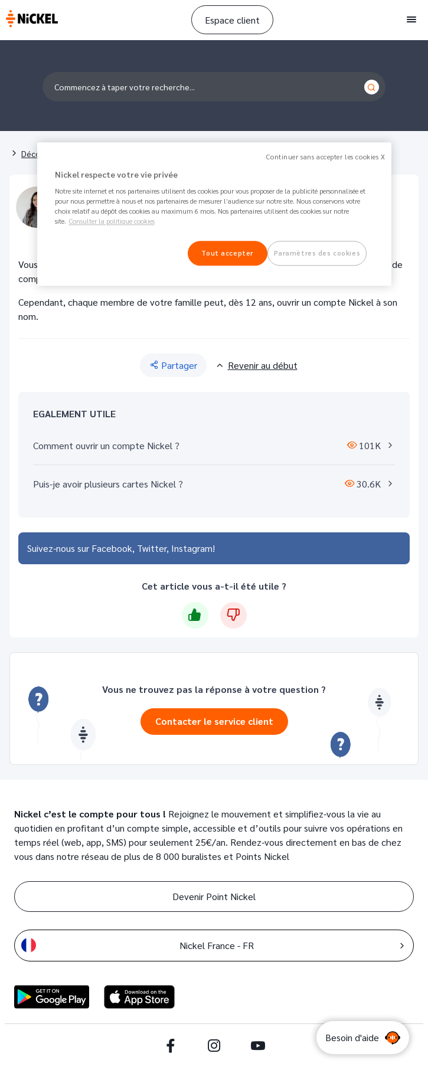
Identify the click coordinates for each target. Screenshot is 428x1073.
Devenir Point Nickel (214, 896)
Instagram (192, 548)
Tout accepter (227, 253)
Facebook (112, 548)
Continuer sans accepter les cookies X (325, 156)
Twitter (151, 548)
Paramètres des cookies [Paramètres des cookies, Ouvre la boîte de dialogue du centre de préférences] (317, 253)
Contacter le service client (214, 721)
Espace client (232, 20)
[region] (214, 214)
